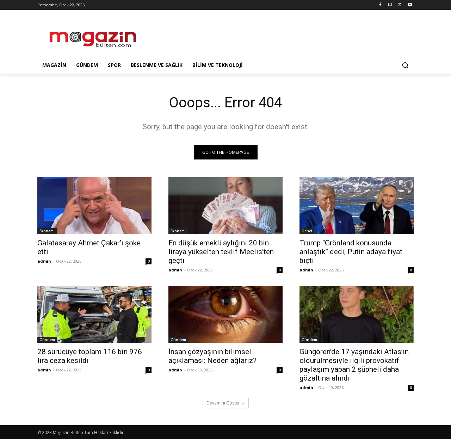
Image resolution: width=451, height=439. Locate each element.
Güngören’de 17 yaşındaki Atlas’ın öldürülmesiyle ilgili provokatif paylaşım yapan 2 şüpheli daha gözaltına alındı (354, 364)
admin (44, 261)
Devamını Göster (225, 403)
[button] (405, 65)
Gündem (47, 339)
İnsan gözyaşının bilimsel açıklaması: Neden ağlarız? (212, 356)
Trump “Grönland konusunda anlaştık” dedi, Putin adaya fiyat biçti (350, 252)
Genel (307, 230)
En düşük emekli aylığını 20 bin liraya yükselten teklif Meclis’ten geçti (221, 252)
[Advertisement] (278, 35)
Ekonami (47, 230)
